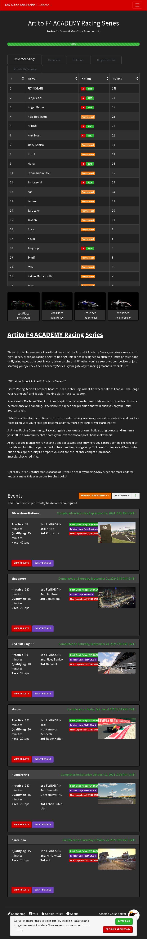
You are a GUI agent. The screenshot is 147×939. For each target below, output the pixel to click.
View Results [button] (21, 562)
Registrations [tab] (106, 60)
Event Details (43, 562)
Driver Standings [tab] (24, 59)
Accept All (124, 921)
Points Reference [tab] (25, 69)
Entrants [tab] (78, 60)
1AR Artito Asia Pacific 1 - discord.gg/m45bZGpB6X (28, 5)
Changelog (16, 914)
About (72, 914)
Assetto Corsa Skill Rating (66, 31)
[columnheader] (16, 78)
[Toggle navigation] (137, 5)
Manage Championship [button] (94, 495)
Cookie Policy (52, 914)
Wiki (33, 914)
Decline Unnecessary (118, 929)
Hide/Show (120, 495)
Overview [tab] (54, 60)
